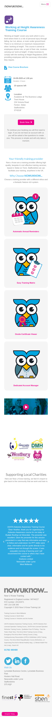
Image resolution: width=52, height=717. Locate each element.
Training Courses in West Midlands (15, 613)
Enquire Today (10, 714)
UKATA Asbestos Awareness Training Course (18, 624)
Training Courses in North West (14, 616)
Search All (15, 645)
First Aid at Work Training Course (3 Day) (29, 632)
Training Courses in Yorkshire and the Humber (18, 618)
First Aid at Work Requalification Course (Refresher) (26, 640)
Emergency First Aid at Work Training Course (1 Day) (20, 634)
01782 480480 (11, 650)
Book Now (26, 122)
